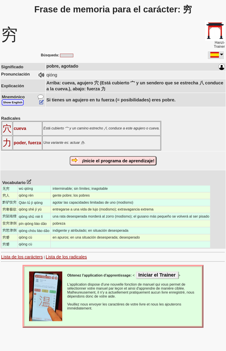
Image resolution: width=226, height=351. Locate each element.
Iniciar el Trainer (157, 275)
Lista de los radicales (66, 256)
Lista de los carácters (22, 256)
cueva (20, 128)
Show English (12, 102)
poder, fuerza (27, 142)
